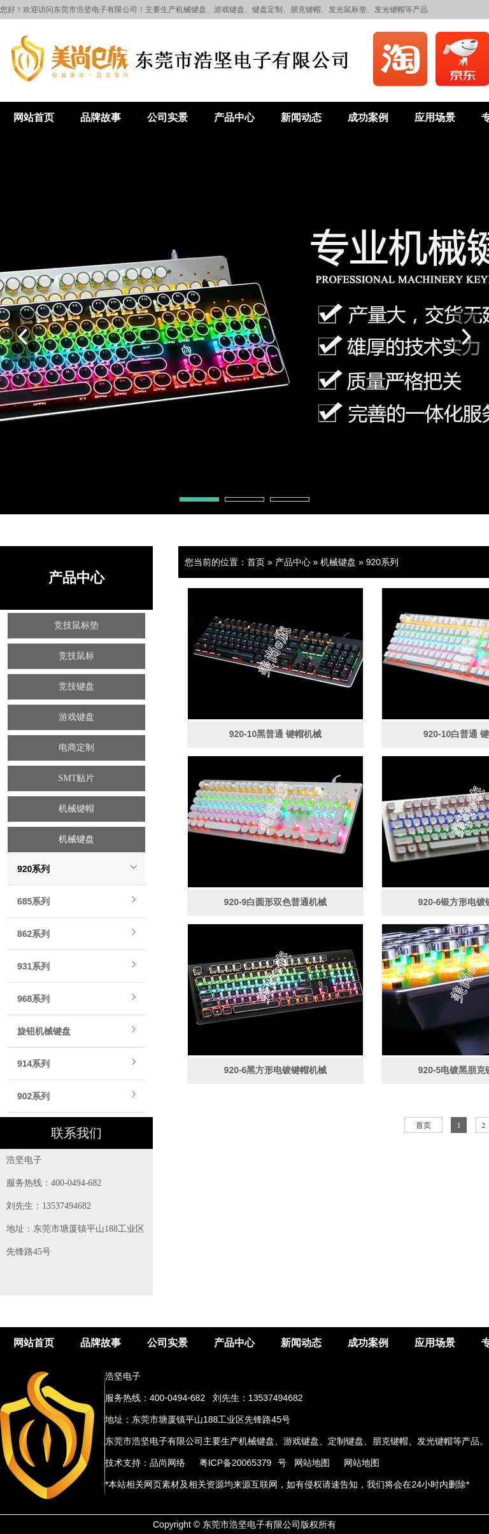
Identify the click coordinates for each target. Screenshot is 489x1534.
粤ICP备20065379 (235, 1463)
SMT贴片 (77, 778)
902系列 (33, 1096)
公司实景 (167, 117)
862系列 (33, 934)
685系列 (33, 901)
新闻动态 (301, 117)
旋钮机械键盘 (44, 1031)
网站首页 (33, 117)
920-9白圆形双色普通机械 (275, 902)
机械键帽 (76, 808)
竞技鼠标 (76, 656)
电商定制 (76, 747)
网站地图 (312, 1463)
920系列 (33, 869)
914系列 (33, 1064)
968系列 (33, 999)
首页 (256, 562)
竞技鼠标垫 (76, 625)
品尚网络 (167, 1463)
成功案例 (368, 117)
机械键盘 (76, 839)
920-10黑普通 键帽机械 (275, 734)
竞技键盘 (76, 686)
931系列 (33, 966)
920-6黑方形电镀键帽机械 (275, 1070)
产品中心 (234, 117)
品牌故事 (100, 117)
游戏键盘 (76, 717)
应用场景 (435, 117)
